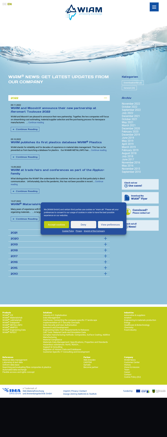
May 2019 (127, 140)
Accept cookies (56, 224)
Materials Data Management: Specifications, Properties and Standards (75, 342)
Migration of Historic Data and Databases (62, 349)
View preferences (110, 224)
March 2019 (129, 147)
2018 (14, 250)
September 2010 (131, 171)
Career (127, 372)
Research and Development (55, 327)
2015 (14, 267)
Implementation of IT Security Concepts (61, 322)
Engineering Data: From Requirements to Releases (66, 330)
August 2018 (129, 153)
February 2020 (130, 131)
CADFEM (88, 362)
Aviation (127, 317)
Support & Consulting (52, 347)
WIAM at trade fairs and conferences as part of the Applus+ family (57, 171)
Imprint (66, 391)
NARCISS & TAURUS (87, 394)
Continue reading (36, 122)
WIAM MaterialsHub (12, 317)
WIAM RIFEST (9, 332)
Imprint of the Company (94, 231)
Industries (129, 312)
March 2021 (129, 125)
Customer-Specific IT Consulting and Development (66, 352)
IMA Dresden (90, 360)
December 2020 (131, 128)
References (7, 357)
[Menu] (154, 6)
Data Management (51, 317)
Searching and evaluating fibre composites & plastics (26, 367)
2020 (15, 238)
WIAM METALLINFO (12, 325)
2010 (14, 273)
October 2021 (129, 119)
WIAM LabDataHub (12, 320)
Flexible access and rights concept (18, 372)
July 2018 (127, 156)
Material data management (14, 360)
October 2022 (129, 106)
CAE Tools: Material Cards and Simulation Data (64, 332)
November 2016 (131, 162)
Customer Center (132, 362)
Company (128, 357)
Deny (83, 224)
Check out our (133, 185)
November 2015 (131, 168)
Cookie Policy (68, 231)
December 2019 (131, 134)
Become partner (91, 367)
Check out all (130, 226)
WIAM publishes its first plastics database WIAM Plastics (56, 142)
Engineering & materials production (140, 320)
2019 (14, 244)
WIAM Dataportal (11, 322)
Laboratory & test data (12, 362)
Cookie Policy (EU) (132, 377)
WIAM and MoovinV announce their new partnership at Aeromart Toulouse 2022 (53, 109)
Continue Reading (27, 129)
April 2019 (128, 144)
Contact (127, 374)
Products (6, 312)
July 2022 (127, 113)
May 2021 (127, 122)
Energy (127, 322)
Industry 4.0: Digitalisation (55, 315)
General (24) (129, 88)
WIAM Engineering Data (14, 330)
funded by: (128, 391)
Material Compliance (52, 339)
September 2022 (131, 109)
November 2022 (131, 103)
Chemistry (128, 327)
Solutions (47, 312)
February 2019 (130, 150)
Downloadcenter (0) (133, 82)
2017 (14, 256)
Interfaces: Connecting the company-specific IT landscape (70, 320)
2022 (14, 98)
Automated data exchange (14, 369)
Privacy (79, 231)
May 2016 (127, 165)
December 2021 (131, 116)
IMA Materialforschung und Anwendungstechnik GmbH (37, 392)
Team (126, 369)
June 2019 (128, 137)
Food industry (130, 330)
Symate (87, 365)
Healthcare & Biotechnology (137, 325)
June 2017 (128, 159)
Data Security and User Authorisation (60, 325)
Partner (87, 357)
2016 (14, 262)
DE (4, 4)
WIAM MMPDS (10, 327)
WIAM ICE (7, 315)
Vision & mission (131, 367)
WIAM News (130, 360)
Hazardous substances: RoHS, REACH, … (62, 344)
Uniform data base (10, 365)
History (127, 365)
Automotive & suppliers (134, 315)
